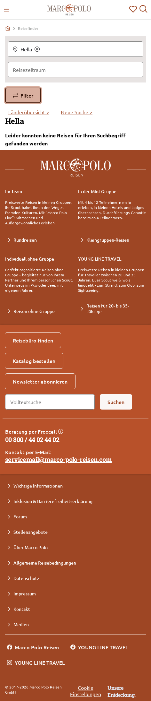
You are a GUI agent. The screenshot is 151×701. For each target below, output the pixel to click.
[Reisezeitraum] (75, 69)
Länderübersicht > (28, 112)
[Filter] (23, 95)
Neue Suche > (76, 112)
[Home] (7, 28)
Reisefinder (28, 28)
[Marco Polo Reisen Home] (69, 9)
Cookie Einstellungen (85, 690)
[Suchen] (116, 402)
